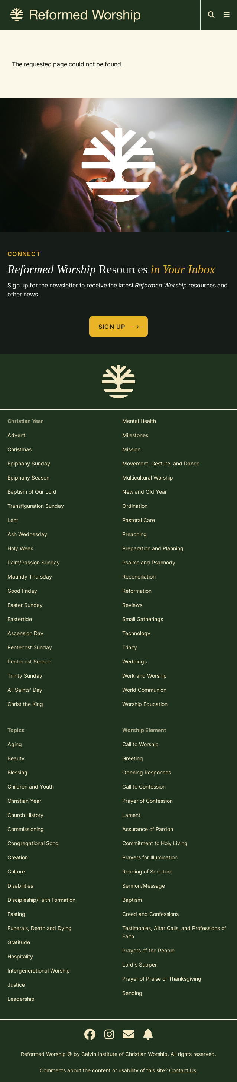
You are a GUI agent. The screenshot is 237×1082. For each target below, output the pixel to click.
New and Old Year (144, 492)
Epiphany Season (28, 477)
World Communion (144, 690)
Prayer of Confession (147, 801)
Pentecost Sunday (29, 647)
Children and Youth (30, 786)
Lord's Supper (139, 964)
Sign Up (118, 326)
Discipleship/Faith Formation (41, 900)
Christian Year (24, 801)
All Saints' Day (24, 690)
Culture (16, 871)
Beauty (16, 758)
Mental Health (139, 421)
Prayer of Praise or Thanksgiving (161, 979)
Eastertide (19, 619)
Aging (14, 744)
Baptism (132, 900)
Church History (25, 815)
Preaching (134, 534)
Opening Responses (146, 772)
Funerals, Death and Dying (39, 928)
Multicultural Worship (147, 477)
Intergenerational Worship (38, 970)
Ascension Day (25, 633)
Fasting (16, 914)
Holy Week (20, 548)
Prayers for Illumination (150, 857)
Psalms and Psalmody (148, 562)
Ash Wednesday (27, 534)
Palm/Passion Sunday (33, 562)
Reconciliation (139, 576)
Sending (132, 993)
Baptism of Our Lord (31, 492)
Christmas (19, 449)
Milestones (135, 435)
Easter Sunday (25, 605)
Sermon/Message (143, 885)
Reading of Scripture (147, 871)
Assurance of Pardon (147, 829)
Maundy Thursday (29, 576)
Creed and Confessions (150, 914)
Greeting (132, 758)
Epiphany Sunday (28, 463)
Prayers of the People (148, 950)
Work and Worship (144, 675)
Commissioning (25, 829)
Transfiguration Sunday (35, 506)
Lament (131, 815)
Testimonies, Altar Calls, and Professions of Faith (174, 932)
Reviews (132, 605)
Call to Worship (140, 744)
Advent (16, 435)
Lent (12, 520)
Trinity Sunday (24, 675)
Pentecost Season (29, 661)
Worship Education (145, 704)
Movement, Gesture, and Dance (160, 463)
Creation (17, 857)
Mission (131, 449)
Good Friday (22, 591)
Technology (136, 633)
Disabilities (20, 885)
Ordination (134, 506)
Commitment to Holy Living (155, 843)
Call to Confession (144, 786)
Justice (16, 984)
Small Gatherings (142, 619)
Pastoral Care (138, 520)
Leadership (21, 999)
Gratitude (18, 942)
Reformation (137, 591)
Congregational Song (33, 843)
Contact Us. (183, 1070)
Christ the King (25, 704)
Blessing (17, 772)
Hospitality (20, 956)
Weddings (134, 661)
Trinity (129, 647)
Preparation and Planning (153, 548)
